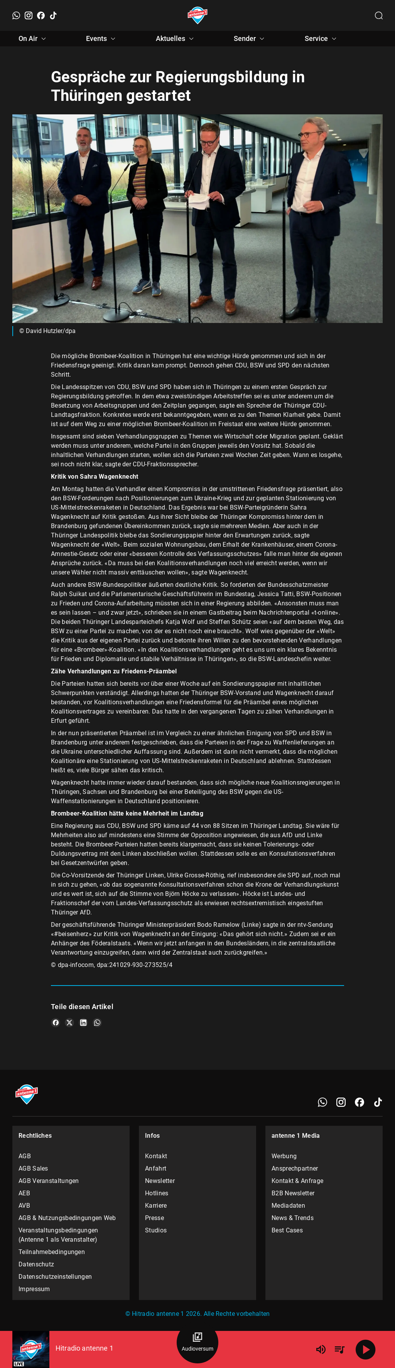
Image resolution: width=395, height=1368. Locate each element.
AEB (24, 1193)
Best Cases (287, 1230)
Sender (250, 38)
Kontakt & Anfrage (297, 1180)
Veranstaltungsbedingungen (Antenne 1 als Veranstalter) (58, 1235)
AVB (24, 1205)
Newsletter (160, 1180)
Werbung (284, 1156)
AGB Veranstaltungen (49, 1180)
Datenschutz (36, 1264)
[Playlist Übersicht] (339, 1349)
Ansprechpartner (295, 1168)
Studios (156, 1230)
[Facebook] (41, 15)
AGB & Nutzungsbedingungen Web (67, 1218)
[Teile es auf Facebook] (55, 1022)
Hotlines (156, 1193)
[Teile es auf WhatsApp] (97, 1022)
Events (102, 38)
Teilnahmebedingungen (52, 1252)
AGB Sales (33, 1168)
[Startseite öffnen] (197, 15)
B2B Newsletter (293, 1193)
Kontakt (156, 1156)
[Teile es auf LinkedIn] (83, 1022)
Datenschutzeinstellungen (55, 1276)
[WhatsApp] (16, 15)
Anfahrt (155, 1168)
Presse (154, 1218)
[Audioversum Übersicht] (197, 1342)
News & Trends (293, 1218)
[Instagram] (28, 15)
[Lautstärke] (321, 1349)
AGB (25, 1156)
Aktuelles (176, 38)
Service (322, 38)
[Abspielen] (365, 1349)
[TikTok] (53, 15)
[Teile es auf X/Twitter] (69, 1022)
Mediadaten (288, 1205)
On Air (33, 38)
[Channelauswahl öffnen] (379, 15)
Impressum (34, 1289)
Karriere (156, 1205)
